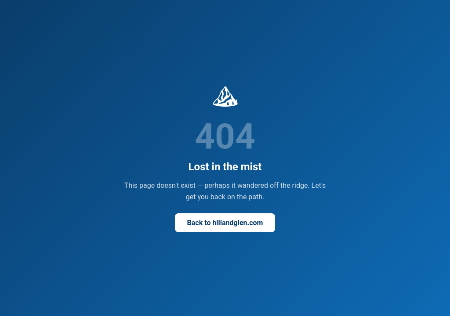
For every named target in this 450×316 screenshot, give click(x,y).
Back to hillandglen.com (225, 223)
